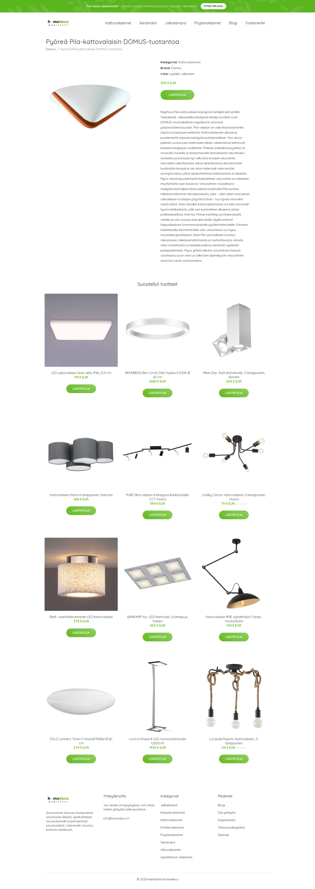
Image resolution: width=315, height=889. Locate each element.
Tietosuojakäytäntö (231, 830)
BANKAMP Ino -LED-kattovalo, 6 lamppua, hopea (157, 622)
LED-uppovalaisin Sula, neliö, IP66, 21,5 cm (81, 376)
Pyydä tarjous (213, 6)
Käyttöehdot (226, 823)
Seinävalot (148, 24)
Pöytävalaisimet (207, 24)
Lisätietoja (177, 97)
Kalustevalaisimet (173, 815)
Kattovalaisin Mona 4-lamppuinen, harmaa (81, 498)
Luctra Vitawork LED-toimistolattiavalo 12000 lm (157, 744)
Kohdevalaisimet (172, 830)
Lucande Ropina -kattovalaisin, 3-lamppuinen (234, 744)
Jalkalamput (175, 24)
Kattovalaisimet (118, 24)
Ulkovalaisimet (171, 852)
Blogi (233, 24)
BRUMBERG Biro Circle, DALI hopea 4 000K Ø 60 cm (157, 378)
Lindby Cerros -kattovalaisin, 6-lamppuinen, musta (234, 500)
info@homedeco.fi (116, 821)
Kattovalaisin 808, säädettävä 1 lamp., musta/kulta (234, 622)
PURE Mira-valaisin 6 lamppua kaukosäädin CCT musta (157, 500)
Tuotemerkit (255, 24)
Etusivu (51, 52)
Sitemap (223, 838)
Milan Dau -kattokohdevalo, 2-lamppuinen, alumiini (234, 378)
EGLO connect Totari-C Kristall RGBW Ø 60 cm (81, 744)
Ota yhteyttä (226, 815)
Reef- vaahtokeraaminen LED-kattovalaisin (81, 620)
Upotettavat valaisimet (176, 860)
